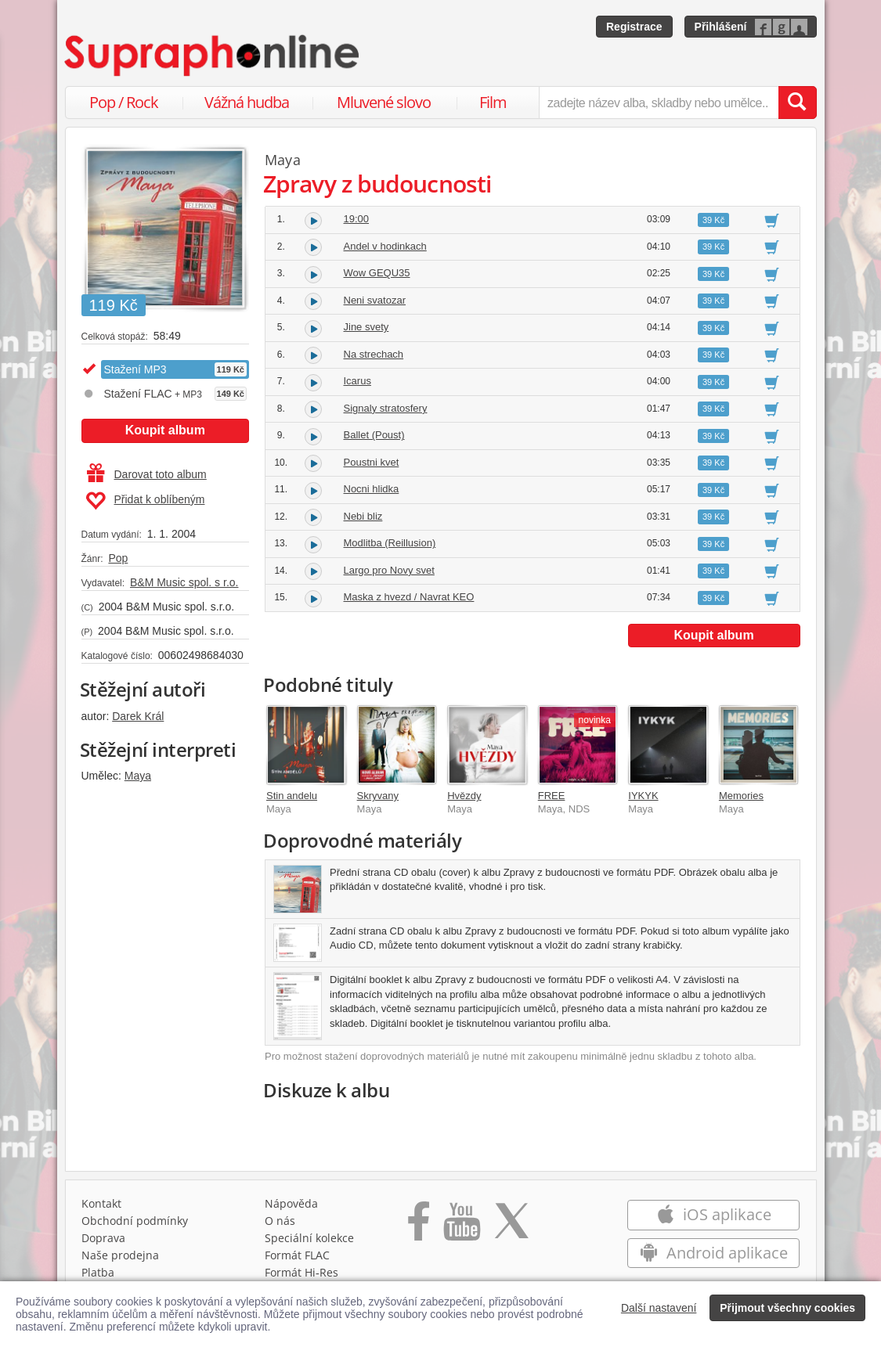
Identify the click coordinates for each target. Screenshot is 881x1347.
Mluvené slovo (384, 102)
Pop (118, 558)
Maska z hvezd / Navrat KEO (409, 597)
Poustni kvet (371, 462)
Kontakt (101, 1203)
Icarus (357, 381)
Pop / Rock (123, 102)
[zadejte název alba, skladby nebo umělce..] (658, 102)
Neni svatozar (375, 300)
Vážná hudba (246, 102)
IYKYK (643, 795)
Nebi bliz (363, 516)
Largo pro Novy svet (389, 570)
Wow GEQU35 (377, 273)
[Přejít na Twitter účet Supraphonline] (511, 1226)
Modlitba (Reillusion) (390, 543)
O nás (280, 1220)
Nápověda (291, 1203)
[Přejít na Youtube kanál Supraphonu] (461, 1226)
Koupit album (165, 430)
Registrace (634, 26)
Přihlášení (721, 26)
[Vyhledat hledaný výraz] (797, 102)
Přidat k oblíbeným (145, 501)
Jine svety (366, 327)
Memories (741, 795)
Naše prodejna (120, 1255)
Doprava (103, 1237)
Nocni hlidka (371, 489)
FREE (551, 795)
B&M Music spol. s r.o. (184, 582)
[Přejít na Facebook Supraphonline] (418, 1226)
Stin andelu (291, 795)
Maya (138, 775)
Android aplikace (714, 1252)
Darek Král (138, 716)
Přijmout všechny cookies (787, 1308)
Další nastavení (659, 1308)
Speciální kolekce (309, 1237)
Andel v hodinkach (385, 246)
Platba (97, 1272)
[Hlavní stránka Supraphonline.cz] (213, 55)
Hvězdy (464, 795)
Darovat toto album (147, 474)
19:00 (357, 219)
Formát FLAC (297, 1255)
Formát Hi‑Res (301, 1272)
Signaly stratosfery (386, 408)
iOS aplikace (713, 1214)
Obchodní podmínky (134, 1220)
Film (493, 102)
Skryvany (378, 795)
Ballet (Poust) (374, 435)
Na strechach (374, 354)
